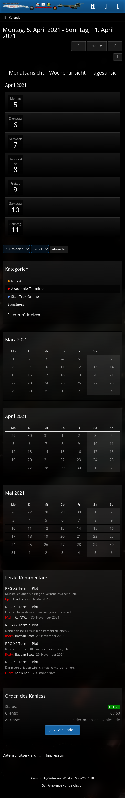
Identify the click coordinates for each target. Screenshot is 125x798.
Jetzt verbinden (62, 729)
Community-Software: (62, 778)
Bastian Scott (19, 636)
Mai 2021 (15, 493)
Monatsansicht (26, 72)
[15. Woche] (115, 46)
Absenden (59, 249)
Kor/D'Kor (17, 617)
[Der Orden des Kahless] (43, 6)
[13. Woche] (78, 46)
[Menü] (118, 6)
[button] (117, 57)
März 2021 (16, 339)
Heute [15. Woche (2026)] (97, 45)
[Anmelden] (105, 6)
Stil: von (62, 785)
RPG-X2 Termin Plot (21, 588)
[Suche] (93, 6)
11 (15, 229)
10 (15, 209)
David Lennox (18, 599)
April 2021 (16, 416)
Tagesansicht (106, 72)
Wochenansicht (67, 72)
